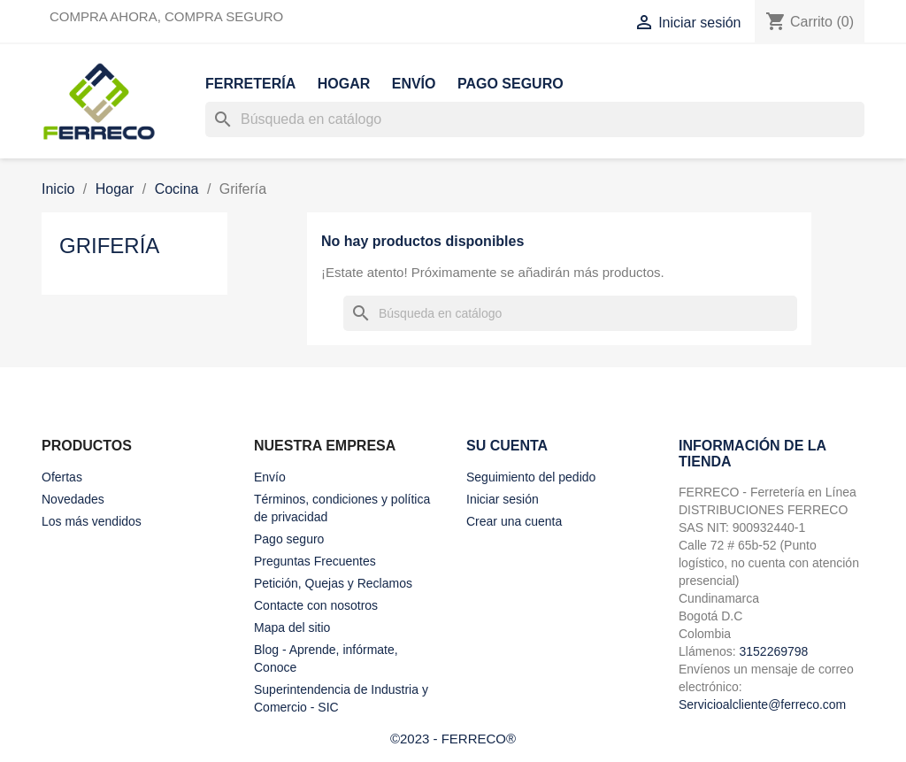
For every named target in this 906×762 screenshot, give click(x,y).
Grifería (109, 246)
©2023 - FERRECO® (453, 738)
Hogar (344, 83)
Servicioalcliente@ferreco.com (762, 704)
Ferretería (250, 83)
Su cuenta (507, 445)
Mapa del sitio (292, 627)
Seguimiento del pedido (530, 477)
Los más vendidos (92, 521)
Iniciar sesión (502, 499)
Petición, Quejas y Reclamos (333, 583)
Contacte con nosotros (316, 605)
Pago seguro (510, 83)
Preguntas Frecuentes (315, 561)
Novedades (73, 499)
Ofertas (62, 477)
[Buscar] (534, 119)
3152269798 (773, 651)
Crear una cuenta (514, 521)
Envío (414, 83)
